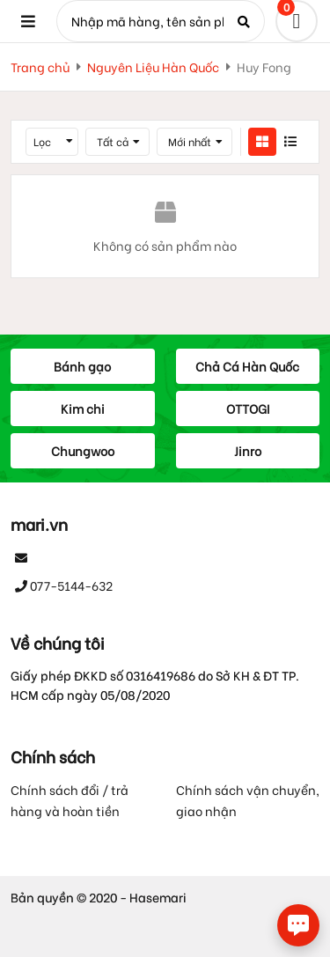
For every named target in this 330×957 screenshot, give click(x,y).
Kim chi (83, 408)
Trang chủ (40, 66)
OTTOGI (247, 408)
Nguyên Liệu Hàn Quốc (153, 66)
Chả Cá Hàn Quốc (247, 366)
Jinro (247, 450)
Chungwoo (82, 450)
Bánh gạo (82, 366)
